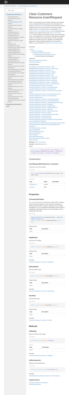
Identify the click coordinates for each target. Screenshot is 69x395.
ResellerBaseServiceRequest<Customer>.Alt (41, 70)
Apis (40, 142)
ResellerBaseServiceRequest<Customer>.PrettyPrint (43, 78)
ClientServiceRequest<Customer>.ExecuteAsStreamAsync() (45, 94)
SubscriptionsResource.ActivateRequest (16, 63)
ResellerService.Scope (14, 45)
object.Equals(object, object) (36, 131)
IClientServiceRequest (35, 60)
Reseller (43, 142)
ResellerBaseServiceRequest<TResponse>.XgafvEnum (15, 40)
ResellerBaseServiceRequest (41, 54)
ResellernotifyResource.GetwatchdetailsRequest (14, 51)
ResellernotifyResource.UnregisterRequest (14, 58)
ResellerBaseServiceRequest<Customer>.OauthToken (43, 77)
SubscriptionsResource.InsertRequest (15, 87)
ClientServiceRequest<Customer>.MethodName (41, 291)
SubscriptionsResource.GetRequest (15, 83)
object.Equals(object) (34, 129)
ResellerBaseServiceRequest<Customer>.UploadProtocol (44, 84)
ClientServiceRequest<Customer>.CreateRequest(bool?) (44, 99)
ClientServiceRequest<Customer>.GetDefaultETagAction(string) (46, 102)
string (31, 231)
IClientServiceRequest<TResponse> (38, 382)
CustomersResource (13, 16)
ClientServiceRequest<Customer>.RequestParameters (43, 111)
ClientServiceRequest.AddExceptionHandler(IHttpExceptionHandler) (47, 123)
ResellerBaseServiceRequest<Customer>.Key (41, 75)
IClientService (33, 184)
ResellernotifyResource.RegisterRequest (16, 55)
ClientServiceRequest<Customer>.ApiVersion (41, 109)
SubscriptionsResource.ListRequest (15, 94)
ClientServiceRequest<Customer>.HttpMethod (41, 262)
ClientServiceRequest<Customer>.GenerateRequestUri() (44, 100)
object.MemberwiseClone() (36, 136)
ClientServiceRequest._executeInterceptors (40, 117)
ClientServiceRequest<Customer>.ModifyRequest (42, 106)
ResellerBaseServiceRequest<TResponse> (14, 32)
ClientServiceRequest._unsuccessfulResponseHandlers (43, 114)
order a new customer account (55, 43)
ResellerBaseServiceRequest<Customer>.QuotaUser (43, 80)
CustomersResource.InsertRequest (27, 6)
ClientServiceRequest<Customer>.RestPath (40, 320)
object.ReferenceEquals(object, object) (39, 138)
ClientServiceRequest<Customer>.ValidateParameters (43, 107)
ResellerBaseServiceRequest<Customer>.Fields (41, 73)
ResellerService (12, 44)
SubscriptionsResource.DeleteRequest (16, 77)
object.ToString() (33, 140)
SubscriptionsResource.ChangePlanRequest (16, 66)
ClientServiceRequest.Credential (37, 128)
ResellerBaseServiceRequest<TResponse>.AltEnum (16, 36)
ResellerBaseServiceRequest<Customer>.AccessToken (43, 68)
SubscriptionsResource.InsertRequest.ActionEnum (15, 90)
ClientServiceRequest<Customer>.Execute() (40, 85)
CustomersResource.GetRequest (14, 19)
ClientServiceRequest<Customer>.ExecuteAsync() (42, 89)
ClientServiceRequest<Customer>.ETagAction (41, 104)
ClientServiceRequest (37, 51)
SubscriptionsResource (14, 61)
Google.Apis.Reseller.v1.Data (14, 105)
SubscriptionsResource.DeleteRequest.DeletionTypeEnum (16, 80)
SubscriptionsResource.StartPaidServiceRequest (15, 97)
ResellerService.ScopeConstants (16, 47)
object (32, 49)
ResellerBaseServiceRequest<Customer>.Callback (42, 72)
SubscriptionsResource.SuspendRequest (16, 100)
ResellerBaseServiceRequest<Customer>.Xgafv (41, 67)
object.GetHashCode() (35, 133)
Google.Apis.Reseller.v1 (10, 6)
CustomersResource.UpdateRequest (15, 29)
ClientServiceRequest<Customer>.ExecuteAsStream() (43, 87)
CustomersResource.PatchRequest (15, 26)
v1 (45, 142)
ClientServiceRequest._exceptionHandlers (40, 116)
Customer (47, 52)
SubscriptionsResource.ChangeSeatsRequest (16, 73)
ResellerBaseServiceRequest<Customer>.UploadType (43, 82)
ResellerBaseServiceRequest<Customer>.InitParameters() (44, 375)
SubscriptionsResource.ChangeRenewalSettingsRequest (16, 70)
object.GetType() (33, 134)
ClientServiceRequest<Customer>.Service (40, 112)
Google (37, 142)
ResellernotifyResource (14, 49)
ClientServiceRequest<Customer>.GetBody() (41, 355)
